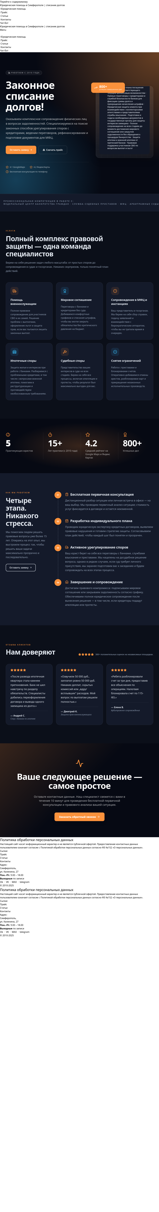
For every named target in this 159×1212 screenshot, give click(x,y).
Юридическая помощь (13, 8)
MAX (14, 882)
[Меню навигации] (3, 30)
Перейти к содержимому (14, 1)
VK (7, 882)
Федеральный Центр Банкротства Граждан (36, 204)
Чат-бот (4, 23)
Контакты (6, 19)
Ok (1, 882)
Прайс (4, 12)
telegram (25, 882)
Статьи (4, 16)
